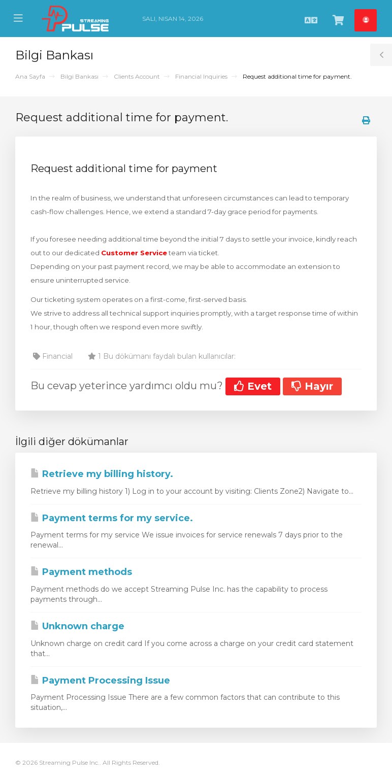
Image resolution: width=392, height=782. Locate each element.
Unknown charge (77, 626)
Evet (253, 386)
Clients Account (137, 76)
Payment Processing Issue (100, 680)
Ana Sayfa (30, 76)
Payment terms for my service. (111, 518)
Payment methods (81, 571)
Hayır (312, 386)
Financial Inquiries (201, 76)
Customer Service (134, 253)
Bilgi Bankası (79, 76)
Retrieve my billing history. (101, 474)
